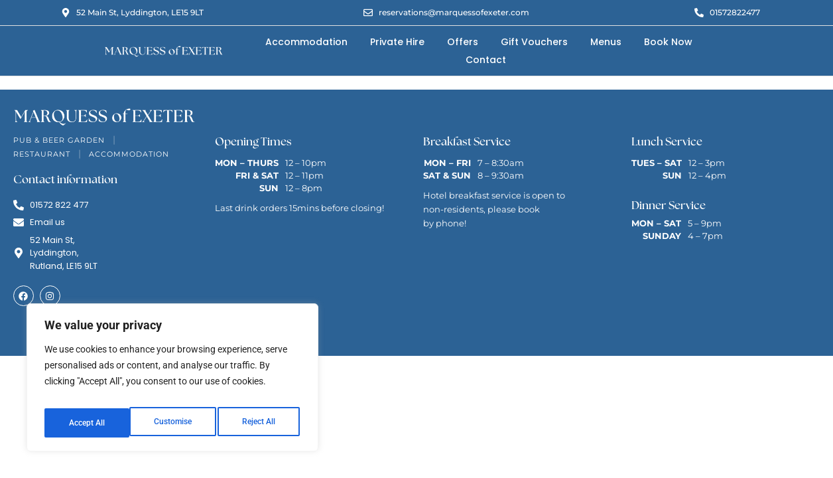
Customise (86, 423)
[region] (172, 381)
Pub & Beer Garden (59, 140)
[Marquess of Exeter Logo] (163, 50)
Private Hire (397, 41)
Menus (605, 41)
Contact (486, 59)
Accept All (260, 423)
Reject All (174, 423)
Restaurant (41, 154)
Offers (462, 41)
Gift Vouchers (534, 41)
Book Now (668, 41)
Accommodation (306, 41)
